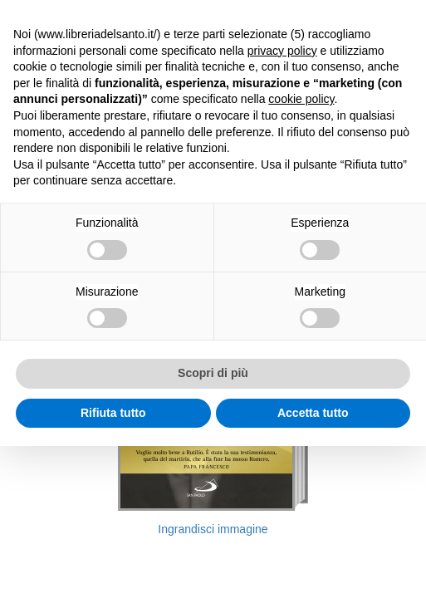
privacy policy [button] (282, 50)
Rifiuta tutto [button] (113, 412)
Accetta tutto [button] (313, 412)
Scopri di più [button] (213, 373)
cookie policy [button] (301, 98)
